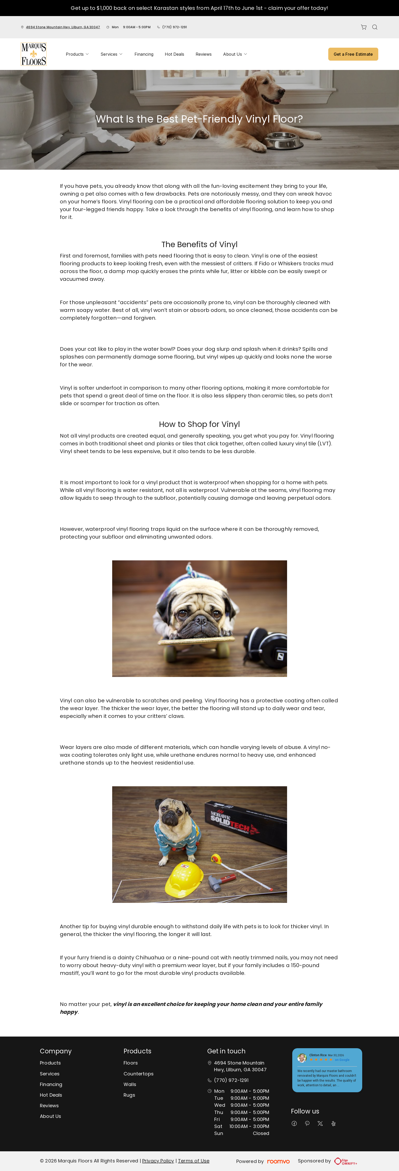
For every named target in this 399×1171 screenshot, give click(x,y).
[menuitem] (77, 54)
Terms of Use (193, 1161)
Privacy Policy (158, 1161)
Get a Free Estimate (353, 54)
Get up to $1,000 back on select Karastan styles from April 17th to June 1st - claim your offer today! (199, 8)
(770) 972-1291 (174, 27)
